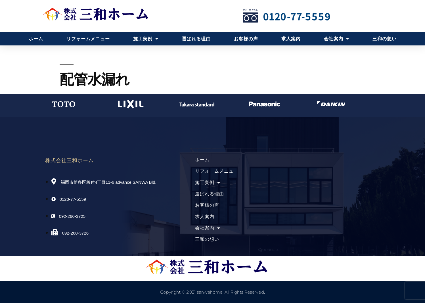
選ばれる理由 (196, 38)
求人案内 (291, 38)
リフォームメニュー (88, 38)
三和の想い (384, 38)
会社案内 (336, 39)
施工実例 (145, 39)
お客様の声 (246, 38)
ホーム (36, 38)
